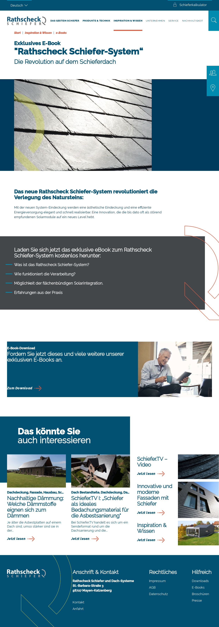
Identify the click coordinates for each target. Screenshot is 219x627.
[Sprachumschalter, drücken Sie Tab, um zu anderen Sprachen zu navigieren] (19, 5)
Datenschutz (158, 594)
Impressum (157, 581)
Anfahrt (78, 609)
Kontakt (78, 602)
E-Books (198, 587)
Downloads (200, 581)
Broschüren (200, 594)
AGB (152, 587)
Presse (197, 600)
